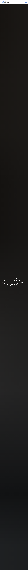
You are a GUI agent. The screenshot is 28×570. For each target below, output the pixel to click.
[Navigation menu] (26, 2)
